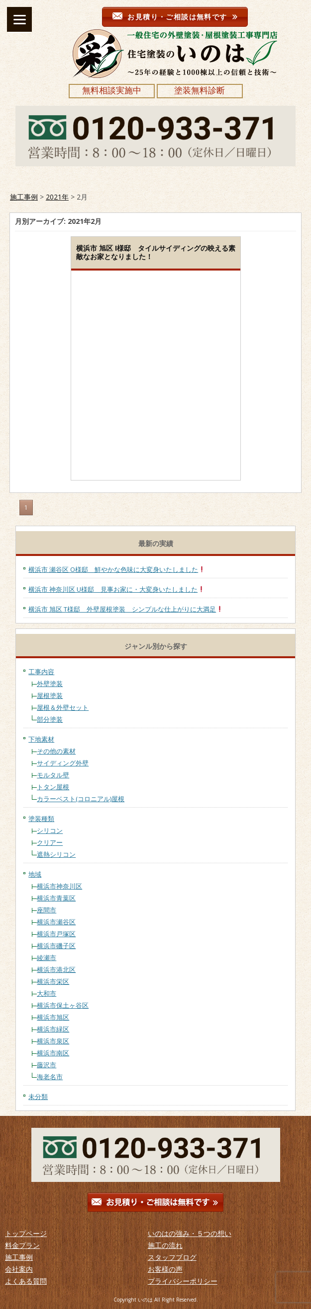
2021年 (57, 197)
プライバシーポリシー (182, 1281)
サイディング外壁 (63, 762)
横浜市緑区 (53, 1029)
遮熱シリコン (56, 854)
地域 (34, 874)
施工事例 (24, 197)
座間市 (46, 909)
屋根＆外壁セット (63, 707)
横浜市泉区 (53, 1040)
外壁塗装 (50, 683)
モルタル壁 (53, 774)
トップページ (26, 1233)
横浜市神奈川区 (59, 886)
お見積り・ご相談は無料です (174, 16)
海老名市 (50, 1076)
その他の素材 (56, 751)
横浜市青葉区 (56, 898)
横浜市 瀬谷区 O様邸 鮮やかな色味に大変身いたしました (116, 569)
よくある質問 (26, 1281)
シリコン (50, 830)
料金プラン (22, 1245)
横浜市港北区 (56, 969)
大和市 (46, 993)
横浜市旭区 (53, 1017)
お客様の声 (165, 1269)
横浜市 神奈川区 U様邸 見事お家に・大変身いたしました (116, 589)
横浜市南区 (53, 1052)
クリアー (50, 842)
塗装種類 (41, 818)
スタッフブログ (172, 1257)
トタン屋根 (53, 786)
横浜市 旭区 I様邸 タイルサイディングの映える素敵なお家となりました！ (155, 252)
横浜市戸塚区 (56, 933)
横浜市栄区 (53, 981)
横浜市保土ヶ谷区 (63, 1005)
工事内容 (41, 671)
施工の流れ (165, 1245)
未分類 (38, 1096)
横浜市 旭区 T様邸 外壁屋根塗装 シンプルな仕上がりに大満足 (125, 609)
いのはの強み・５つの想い (189, 1233)
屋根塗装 (50, 695)
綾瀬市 (46, 957)
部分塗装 (50, 719)
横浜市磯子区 (56, 945)
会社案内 (19, 1269)
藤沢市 (46, 1064)
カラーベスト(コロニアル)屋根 (80, 798)
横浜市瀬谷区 (56, 921)
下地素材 (41, 739)
